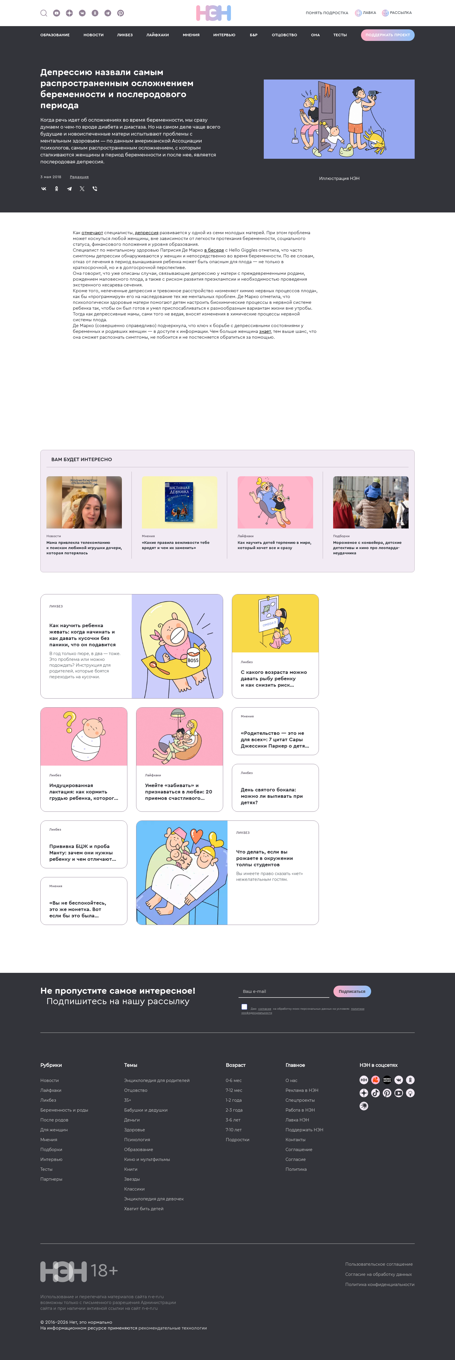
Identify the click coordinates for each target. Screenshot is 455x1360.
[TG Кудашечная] (375, 1081)
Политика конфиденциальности (380, 1284)
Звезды (132, 1179)
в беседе (214, 250)
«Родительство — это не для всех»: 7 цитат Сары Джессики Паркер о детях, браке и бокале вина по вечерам (275, 739)
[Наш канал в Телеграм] (107, 13)
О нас (291, 1080)
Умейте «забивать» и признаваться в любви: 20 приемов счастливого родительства (178, 792)
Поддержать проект (388, 35)
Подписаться (352, 991)
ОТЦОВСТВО (284, 35)
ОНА (315, 35)
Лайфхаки (246, 536)
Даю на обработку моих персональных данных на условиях (302, 1010)
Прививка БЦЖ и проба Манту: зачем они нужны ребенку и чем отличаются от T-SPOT (83, 853)
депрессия (146, 232)
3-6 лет (233, 1120)
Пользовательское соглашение (379, 1264)
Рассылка (397, 13)
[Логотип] (213, 13)
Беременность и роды (64, 1110)
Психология (137, 1139)
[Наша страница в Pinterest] (120, 13)
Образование (138, 1149)
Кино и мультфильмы (147, 1159)
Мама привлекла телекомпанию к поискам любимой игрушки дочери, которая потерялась (84, 548)
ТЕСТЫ (340, 35)
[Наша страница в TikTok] (375, 1094)
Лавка (365, 13)
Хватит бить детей (144, 1208)
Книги (131, 1169)
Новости (53, 536)
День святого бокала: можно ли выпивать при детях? (272, 796)
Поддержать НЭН (305, 1129)
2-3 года (234, 1110)
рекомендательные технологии (172, 1328)
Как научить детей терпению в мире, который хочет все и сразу (274, 545)
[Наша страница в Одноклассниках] (94, 13)
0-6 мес (234, 1080)
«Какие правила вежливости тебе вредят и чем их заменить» (176, 545)
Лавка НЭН (297, 1120)
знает (265, 331)
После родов (54, 1120)
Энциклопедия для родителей (157, 1080)
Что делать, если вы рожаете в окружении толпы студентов (264, 858)
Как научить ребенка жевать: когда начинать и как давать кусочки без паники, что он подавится (82, 635)
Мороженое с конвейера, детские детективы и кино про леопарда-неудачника (367, 548)
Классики (134, 1189)
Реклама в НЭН (302, 1090)
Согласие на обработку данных (378, 1274)
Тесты (46, 1169)
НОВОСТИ (94, 35)
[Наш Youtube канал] (56, 13)
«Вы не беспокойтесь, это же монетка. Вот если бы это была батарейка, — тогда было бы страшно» (77, 909)
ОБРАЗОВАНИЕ (55, 35)
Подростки (238, 1139)
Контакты (296, 1139)
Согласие (296, 1159)
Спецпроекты (300, 1100)
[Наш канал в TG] (364, 1081)
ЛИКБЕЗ (125, 35)
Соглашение (299, 1149)
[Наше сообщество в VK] (82, 13)
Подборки (341, 536)
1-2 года (234, 1100)
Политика (296, 1169)
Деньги (132, 1120)
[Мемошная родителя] (387, 1081)
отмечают (92, 232)
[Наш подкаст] (364, 1107)
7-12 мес (234, 1090)
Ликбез (56, 606)
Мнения (148, 536)
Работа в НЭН (300, 1110)
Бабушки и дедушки (146, 1110)
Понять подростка (327, 13)
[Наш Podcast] (410, 1094)
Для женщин (54, 1129)
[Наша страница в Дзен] (69, 13)
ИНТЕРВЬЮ (224, 35)
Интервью (51, 1159)
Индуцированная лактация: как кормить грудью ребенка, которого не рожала (83, 792)
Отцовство (135, 1090)
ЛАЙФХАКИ (158, 35)
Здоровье (134, 1129)
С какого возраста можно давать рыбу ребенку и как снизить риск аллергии (274, 679)
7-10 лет (234, 1129)
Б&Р (253, 35)
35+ (127, 1100)
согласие (264, 1008)
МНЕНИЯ (191, 35)
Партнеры (51, 1179)
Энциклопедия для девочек (154, 1199)
